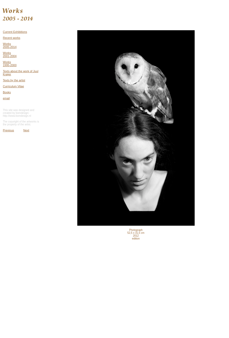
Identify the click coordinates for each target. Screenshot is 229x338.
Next (26, 130)
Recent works (11, 37)
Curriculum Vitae (13, 86)
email (6, 98)
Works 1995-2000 (10, 63)
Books (7, 92)
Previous (8, 130)
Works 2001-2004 (10, 54)
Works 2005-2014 (10, 45)
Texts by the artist (14, 80)
